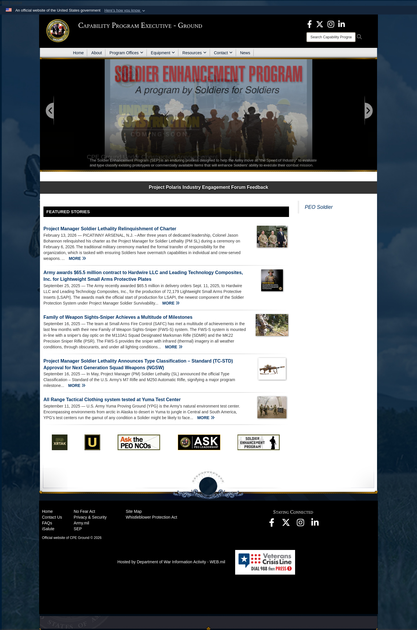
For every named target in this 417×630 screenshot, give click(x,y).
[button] (125, 10)
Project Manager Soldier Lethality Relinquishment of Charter (109, 228)
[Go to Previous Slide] (50, 111)
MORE (77, 258)
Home (78, 52)
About (96, 52)
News (245, 52)
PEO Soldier (319, 207)
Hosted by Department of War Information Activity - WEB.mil (171, 562)
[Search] (331, 37)
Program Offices (126, 52)
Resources (194, 52)
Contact (223, 52)
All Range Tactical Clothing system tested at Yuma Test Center (112, 399)
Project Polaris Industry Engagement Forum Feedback (208, 187)
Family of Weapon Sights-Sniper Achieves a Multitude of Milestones (118, 317)
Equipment (163, 52)
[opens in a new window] (309, 23)
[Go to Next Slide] (368, 111)
